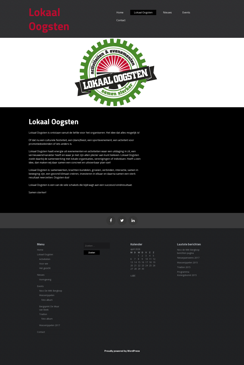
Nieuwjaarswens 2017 (188, 257)
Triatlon (43, 314)
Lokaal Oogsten (49, 18)
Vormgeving (45, 279)
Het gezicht (45, 268)
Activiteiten (44, 259)
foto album (47, 299)
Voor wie (43, 263)
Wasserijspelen (46, 295)
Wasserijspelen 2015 (187, 262)
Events (186, 12)
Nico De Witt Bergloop (50, 290)
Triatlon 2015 (183, 267)
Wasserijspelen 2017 (49, 325)
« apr (132, 275)
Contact (120, 20)
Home (119, 12)
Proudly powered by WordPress (122, 351)
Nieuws (167, 12)
